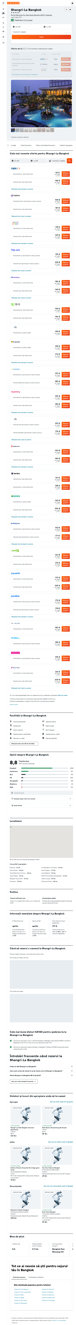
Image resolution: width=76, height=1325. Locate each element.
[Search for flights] (3, 9)
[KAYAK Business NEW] (3, 31)
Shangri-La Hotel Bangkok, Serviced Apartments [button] (22, 1129)
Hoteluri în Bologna (48, 1292)
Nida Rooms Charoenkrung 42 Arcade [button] (54, 1128)
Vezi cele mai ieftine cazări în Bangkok (60, 1142)
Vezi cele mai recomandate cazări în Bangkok (58, 1186)
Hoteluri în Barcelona (20, 1303)
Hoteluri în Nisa (18, 1295)
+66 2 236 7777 (16, 17)
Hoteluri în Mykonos (48, 1295)
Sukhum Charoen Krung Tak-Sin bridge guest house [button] (25, 1169)
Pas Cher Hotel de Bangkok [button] (51, 1168)
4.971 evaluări (27, 20)
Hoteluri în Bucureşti (20, 1300)
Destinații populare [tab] (19, 1277)
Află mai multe (62, 695)
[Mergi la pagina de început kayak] (13, 3)
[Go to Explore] (3, 23)
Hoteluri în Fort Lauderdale (22, 1292)
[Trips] (3, 37)
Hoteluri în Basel (19, 1297)
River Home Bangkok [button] (49, 1212)
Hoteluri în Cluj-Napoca (21, 1289)
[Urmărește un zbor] (3, 27)
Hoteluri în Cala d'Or (48, 1289)
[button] (3, 3)
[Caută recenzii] (43, 792)
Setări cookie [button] (14, 704)
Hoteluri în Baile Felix (48, 1297)
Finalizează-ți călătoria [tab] (36, 1277)
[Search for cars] (3, 17)
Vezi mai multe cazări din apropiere (61, 1102)
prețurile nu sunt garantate (59, 1320)
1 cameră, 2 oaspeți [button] (19, 32)
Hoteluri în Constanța (48, 1300)
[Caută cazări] (3, 13)
